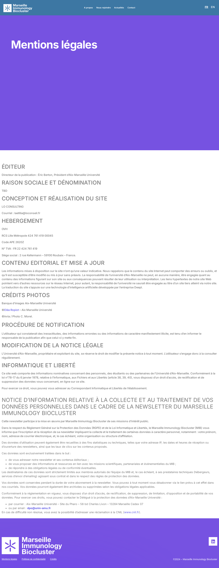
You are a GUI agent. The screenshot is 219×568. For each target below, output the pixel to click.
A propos (88, 7)
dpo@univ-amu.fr (39, 508)
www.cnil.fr (131, 512)
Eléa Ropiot (11, 310)
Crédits (53, 559)
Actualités (119, 7)
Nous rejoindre (103, 7)
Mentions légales (9, 559)
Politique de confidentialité (34, 559)
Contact (131, 7)
